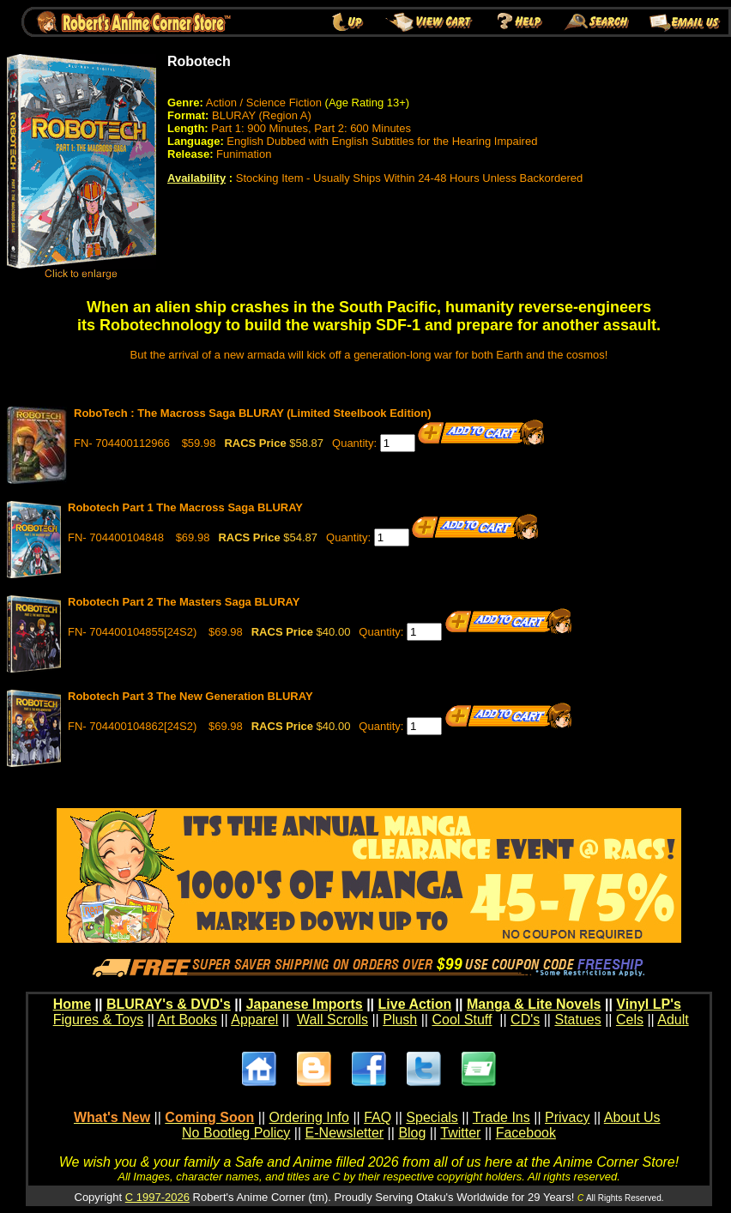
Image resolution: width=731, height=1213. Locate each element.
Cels (629, 1019)
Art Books (187, 1019)
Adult (672, 1019)
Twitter (460, 1132)
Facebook (526, 1132)
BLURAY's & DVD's (168, 1004)
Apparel (254, 1019)
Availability (196, 178)
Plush (400, 1019)
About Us (632, 1117)
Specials (431, 1117)
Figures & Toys (98, 1019)
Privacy (567, 1117)
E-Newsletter (344, 1132)
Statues (577, 1019)
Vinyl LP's (648, 1004)
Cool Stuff (462, 1019)
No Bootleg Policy (236, 1132)
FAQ (377, 1117)
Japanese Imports (304, 1004)
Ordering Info (309, 1117)
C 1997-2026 (157, 1197)
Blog (412, 1132)
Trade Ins (501, 1117)
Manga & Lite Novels (534, 1004)
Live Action (415, 1004)
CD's (525, 1019)
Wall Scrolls (332, 1019)
